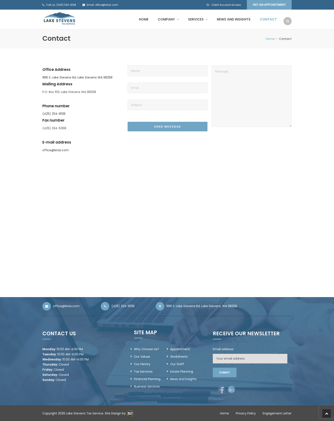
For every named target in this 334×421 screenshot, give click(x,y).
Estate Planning (181, 371)
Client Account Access (224, 5)
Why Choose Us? (146, 349)
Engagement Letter (277, 413)
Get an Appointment (269, 5)
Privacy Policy (246, 413)
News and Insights (233, 19)
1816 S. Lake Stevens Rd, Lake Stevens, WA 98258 (201, 306)
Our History (142, 364)
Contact (268, 19)
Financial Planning (147, 379)
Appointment (180, 349)
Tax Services (143, 371)
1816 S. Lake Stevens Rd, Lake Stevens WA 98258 (77, 77)
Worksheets (179, 356)
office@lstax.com (55, 150)
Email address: (223, 349)
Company (168, 19)
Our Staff (177, 364)
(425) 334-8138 (53, 114)
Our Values (142, 356)
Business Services (147, 386)
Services (197, 19)
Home (143, 19)
